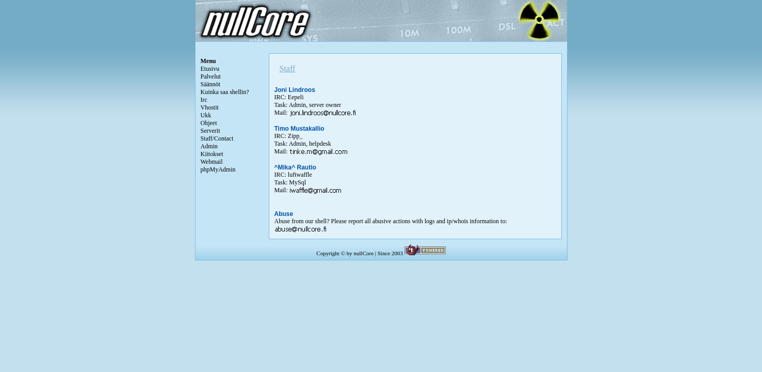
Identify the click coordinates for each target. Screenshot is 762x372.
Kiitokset (212, 154)
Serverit (210, 130)
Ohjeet (209, 123)
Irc (204, 99)
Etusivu (210, 68)
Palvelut (211, 76)
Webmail (212, 161)
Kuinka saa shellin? (225, 92)
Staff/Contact (217, 138)
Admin (209, 146)
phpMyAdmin (218, 169)
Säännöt (211, 84)
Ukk (206, 115)
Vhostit (210, 107)
